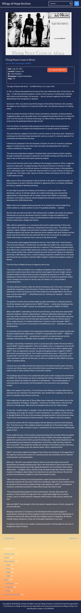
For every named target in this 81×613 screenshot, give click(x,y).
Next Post (74, 538)
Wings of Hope (9, 561)
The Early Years (9, 554)
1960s (8, 565)
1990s (8, 576)
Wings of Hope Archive (16, 3)
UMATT (28, 63)
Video (8, 591)
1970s (8, 569)
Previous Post (8, 538)
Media (6, 580)
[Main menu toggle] (76, 3)
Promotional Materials (12, 594)
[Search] (70, 3)
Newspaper (20, 63)
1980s (8, 572)
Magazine (9, 587)
